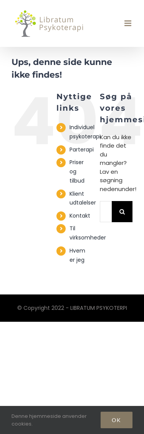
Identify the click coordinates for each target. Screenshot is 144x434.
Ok (116, 420)
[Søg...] (106, 211)
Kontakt (80, 215)
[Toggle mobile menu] (128, 23)
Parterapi (82, 149)
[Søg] (122, 211)
